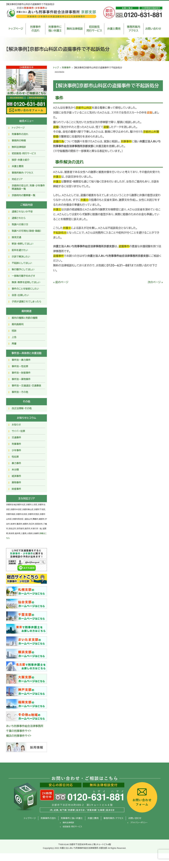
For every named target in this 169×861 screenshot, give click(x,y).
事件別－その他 (20, 392)
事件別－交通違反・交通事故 (26, 385)
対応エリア (17, 179)
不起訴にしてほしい (22, 263)
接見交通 (16, 237)
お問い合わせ (153, 28)
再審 (14, 343)
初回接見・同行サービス (24, 153)
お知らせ (16, 424)
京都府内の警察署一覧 (23, 195)
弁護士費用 (114, 28)
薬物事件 (16, 482)
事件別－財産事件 (21, 372)
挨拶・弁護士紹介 (20, 159)
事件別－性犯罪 (20, 366)
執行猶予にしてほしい (23, 269)
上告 (14, 337)
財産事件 (16, 489)
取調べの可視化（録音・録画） (26, 231)
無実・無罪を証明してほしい (26, 282)
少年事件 (16, 450)
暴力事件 (16, 463)
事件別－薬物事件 (21, 379)
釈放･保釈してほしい (22, 243)
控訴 (14, 330)
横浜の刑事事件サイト (19, 735)
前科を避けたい (20, 250)
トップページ (16, 28)
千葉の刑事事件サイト (19, 730)
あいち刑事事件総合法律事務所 (24, 726)
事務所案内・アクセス (22, 172)
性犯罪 (15, 456)
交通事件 (16, 437)
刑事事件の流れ (35, 28)
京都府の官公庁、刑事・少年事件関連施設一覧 (28, 187)
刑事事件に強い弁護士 (55, 28)
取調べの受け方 (20, 224)
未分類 (15, 469)
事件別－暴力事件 (21, 360)
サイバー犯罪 (18, 431)
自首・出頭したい (20, 295)
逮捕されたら (19, 218)
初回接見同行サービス (94, 28)
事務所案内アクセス (133, 28)
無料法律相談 (75, 28)
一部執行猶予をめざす (23, 276)
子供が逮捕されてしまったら (26, 301)
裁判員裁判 (18, 324)
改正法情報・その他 (22, 408)
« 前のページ (60, 282)
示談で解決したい (21, 256)
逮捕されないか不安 (22, 211)
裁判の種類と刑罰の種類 (24, 318)
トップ (56, 67)
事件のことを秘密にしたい (25, 288)
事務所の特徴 (19, 140)
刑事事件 (66, 67)
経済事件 (16, 476)
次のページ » (155, 282)
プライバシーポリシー (139, 822)
